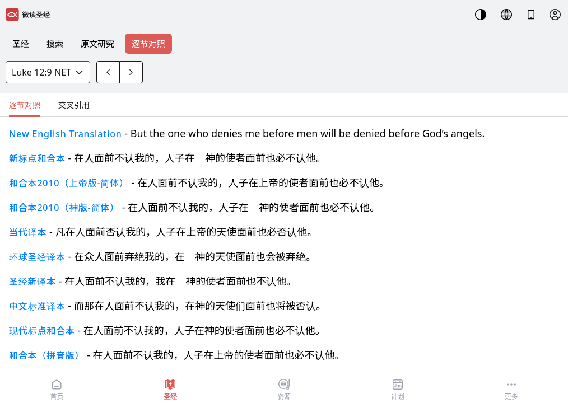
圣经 (20, 43)
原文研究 (97, 43)
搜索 (54, 43)
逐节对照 (148, 43)
